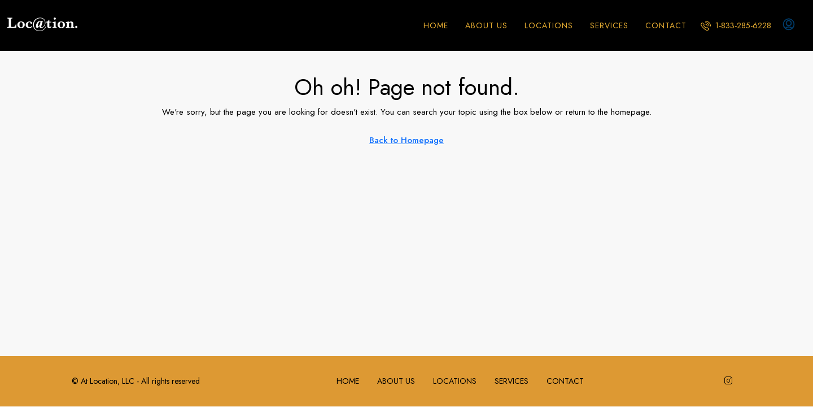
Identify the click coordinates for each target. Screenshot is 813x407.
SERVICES (609, 25)
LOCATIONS (548, 25)
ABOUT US (486, 25)
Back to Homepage (406, 140)
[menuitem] (736, 25)
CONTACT (666, 25)
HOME (435, 25)
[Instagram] (730, 381)
